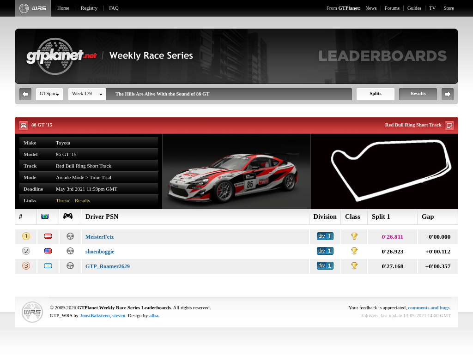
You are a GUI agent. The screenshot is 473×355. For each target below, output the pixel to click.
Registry (89, 8)
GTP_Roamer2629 (107, 266)
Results (417, 93)
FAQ (114, 8)
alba (153, 315)
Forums (392, 8)
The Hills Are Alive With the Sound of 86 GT (162, 93)
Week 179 (82, 93)
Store (449, 8)
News (370, 8)
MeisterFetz (99, 237)
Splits (375, 93)
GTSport (48, 93)
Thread (63, 200)
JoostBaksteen (95, 315)
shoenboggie (100, 251)
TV (432, 8)
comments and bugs (428, 307)
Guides (414, 8)
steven (118, 315)
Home (63, 8)
